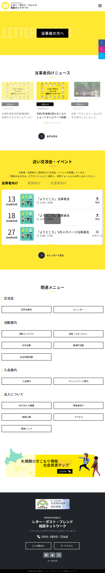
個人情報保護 (52, 561)
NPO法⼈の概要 (26, 405)
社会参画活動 (26, 357)
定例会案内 (26, 309)
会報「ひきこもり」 (78, 333)
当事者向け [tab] (10, 182)
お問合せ (38, 545)
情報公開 (26, 417)
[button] (44, 122)
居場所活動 (78, 345)
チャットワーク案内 (78, 381)
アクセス (78, 417)
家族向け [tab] (34, 182)
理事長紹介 (78, 405)
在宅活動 (26, 345)
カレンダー (78, 309)
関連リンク (26, 428)
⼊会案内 (26, 381)
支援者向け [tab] (58, 182)
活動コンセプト (26, 333)
